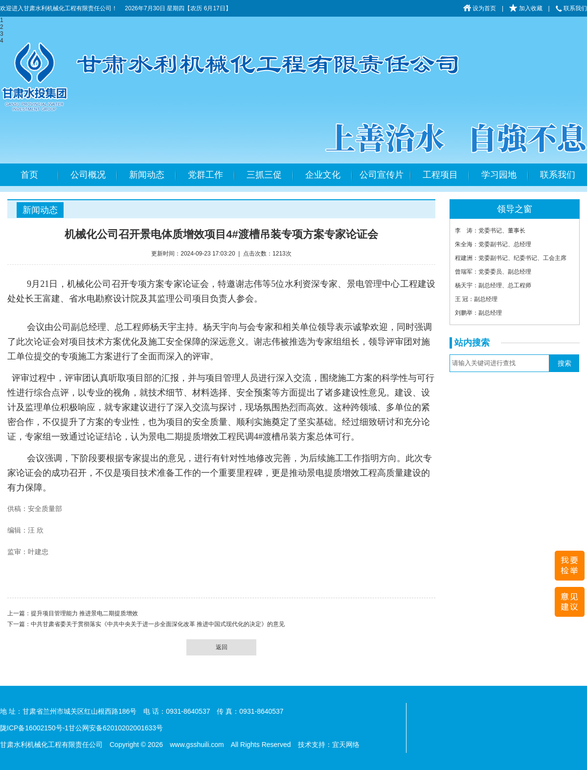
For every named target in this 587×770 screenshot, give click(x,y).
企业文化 (322, 175)
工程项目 (440, 175)
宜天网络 (346, 744)
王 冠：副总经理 (476, 299)
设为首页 (479, 8)
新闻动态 (146, 175)
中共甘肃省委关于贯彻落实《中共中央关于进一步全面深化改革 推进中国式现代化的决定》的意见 (158, 624)
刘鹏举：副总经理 (478, 312)
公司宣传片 (382, 175)
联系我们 (571, 8)
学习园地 (499, 175)
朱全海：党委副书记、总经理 (493, 244)
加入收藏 (525, 8)
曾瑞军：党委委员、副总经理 (493, 271)
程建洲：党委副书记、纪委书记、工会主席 (510, 258)
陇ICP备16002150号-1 (34, 728)
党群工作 (205, 175)
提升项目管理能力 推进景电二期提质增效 (84, 613)
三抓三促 (264, 175)
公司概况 (88, 175)
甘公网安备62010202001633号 (115, 728)
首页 (29, 175)
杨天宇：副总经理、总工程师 (493, 285)
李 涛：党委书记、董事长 (490, 230)
